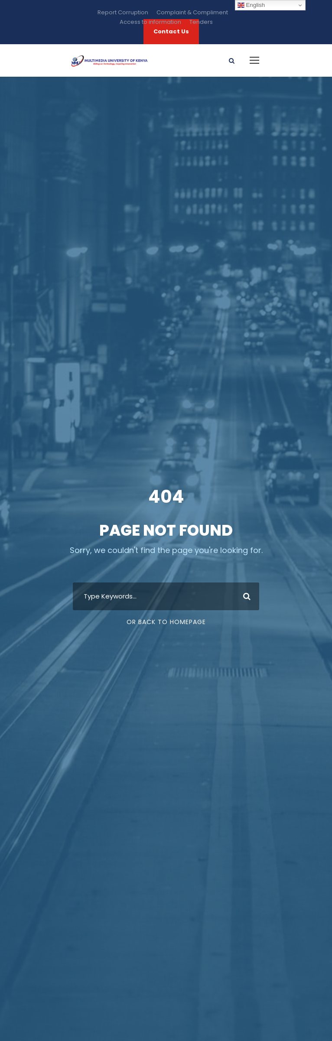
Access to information (150, 22)
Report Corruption (123, 12)
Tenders (201, 22)
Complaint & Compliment (192, 12)
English (251, 5)
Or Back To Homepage (166, 622)
